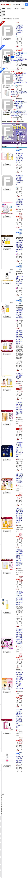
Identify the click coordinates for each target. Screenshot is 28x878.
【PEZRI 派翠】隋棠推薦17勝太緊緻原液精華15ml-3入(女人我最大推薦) (19, 246)
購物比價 (3, 1)
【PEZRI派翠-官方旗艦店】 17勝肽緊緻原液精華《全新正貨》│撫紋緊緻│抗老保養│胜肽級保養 (19, 515)
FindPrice (5, 4)
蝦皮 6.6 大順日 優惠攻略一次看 (21, 495)
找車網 (10, 1)
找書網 (6, 1)
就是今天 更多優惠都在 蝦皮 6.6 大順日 (21, 217)
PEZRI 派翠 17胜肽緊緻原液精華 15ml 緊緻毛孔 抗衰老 (19, 79)
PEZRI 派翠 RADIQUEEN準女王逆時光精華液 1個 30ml (19, 105)
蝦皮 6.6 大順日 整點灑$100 (21, 697)
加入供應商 (22, 1)
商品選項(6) (19, 98)
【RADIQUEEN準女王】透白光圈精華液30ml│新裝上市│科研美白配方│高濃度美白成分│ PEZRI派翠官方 (19, 718)
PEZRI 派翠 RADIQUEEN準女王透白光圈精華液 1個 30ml (19, 131)
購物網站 (2, 12)
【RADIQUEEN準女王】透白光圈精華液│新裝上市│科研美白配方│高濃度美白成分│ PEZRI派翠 (19, 636)
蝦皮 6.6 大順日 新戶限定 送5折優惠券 (21, 579)
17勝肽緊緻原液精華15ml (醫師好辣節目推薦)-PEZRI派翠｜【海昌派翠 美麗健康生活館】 (19, 449)
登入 (26, 1)
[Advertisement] (14, 36)
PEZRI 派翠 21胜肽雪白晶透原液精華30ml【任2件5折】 (19, 203)
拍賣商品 (2, 15)
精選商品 (2, 9)
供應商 (14, 1)
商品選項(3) (19, 669)
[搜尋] (18, 4)
